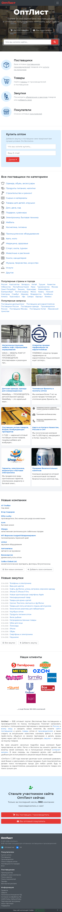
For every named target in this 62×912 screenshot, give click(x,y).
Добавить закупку (28, 643)
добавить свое (25, 100)
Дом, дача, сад (13, 207)
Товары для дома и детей (20, 600)
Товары (19, 78)
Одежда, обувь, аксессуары (20, 183)
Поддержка (5, 906)
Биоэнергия (7, 555)
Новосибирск (44, 289)
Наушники (14, 637)
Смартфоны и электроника (21, 634)
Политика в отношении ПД (11, 895)
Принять (40, 910)
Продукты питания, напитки (21, 188)
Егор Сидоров (8, 512)
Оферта (4, 892)
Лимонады (14, 626)
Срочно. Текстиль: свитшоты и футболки (27, 603)
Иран (33, 287)
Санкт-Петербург (8, 289)
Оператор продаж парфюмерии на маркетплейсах (41, 347)
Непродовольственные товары (23, 620)
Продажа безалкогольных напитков (45, 469)
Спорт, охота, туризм (16, 248)
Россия (4, 284)
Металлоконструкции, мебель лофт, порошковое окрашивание (14, 347)
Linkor (4, 542)
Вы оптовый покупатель (31, 821)
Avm (3, 522)
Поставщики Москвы (18, 309)
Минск (33, 292)
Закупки (20, 93)
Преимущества (7, 873)
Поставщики (23, 60)
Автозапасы (7, 548)
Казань (41, 292)
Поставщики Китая (38, 309)
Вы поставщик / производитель (31, 815)
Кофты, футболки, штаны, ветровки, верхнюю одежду (32, 589)
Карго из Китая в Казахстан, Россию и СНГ (45, 428)
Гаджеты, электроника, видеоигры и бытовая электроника (13, 470)
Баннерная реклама (9, 883)
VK (19, 847)
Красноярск (15, 297)
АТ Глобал (5, 505)
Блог (3, 866)
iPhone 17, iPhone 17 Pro (19, 592)
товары (23, 82)
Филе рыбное (15, 617)
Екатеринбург (7, 292)
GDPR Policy (5, 899)
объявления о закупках (37, 97)
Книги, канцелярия (16, 258)
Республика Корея (21, 287)
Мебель (10, 222)
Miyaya (4, 529)
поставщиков (33, 64)
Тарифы (4, 881)
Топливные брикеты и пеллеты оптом (43, 389)
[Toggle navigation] (57, 3)
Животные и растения (18, 253)
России (56, 726)
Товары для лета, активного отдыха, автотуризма (30, 606)
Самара (30, 297)
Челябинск (48, 294)
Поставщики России (10, 306)
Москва (55, 287)
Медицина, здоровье (17, 243)
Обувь (12, 631)
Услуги (9, 267)
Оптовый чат (7, 847)
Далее (13, 159)
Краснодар (31, 289)
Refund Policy (16, 899)
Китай (34, 284)
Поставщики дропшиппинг (12, 304)
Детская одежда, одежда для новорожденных (14, 389)
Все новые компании (13, 569)
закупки (47, 738)
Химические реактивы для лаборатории (27, 609)
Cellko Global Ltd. (9, 561)
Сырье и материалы (16, 198)
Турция (42, 284)
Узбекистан (6, 287)
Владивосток (36, 294)
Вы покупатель (42, 30)
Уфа (23, 297)
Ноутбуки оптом (16, 612)
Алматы (4, 297)
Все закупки (9, 643)
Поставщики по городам (10, 864)
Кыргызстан (14, 284)
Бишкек (21, 289)
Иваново (24, 294)
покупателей (36, 114)
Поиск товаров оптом (9, 861)
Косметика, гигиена (16, 227)
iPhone (12, 629)
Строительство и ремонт (19, 193)
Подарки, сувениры (16, 212)
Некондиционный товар (20, 597)
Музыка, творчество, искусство (22, 263)
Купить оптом (6, 855)
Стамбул (15, 294)
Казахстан (51, 284)
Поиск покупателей (8, 879)
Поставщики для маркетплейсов (40, 304)
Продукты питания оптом (20, 614)
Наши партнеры (7, 903)
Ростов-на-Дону (22, 292)
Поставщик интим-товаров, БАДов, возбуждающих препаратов (15, 429)
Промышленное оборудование (22, 233)
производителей (22, 67)
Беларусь (26, 284)
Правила (4, 890)
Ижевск (48, 297)
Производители (7, 859)
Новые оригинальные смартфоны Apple (27, 595)
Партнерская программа (10, 901)
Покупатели (22, 110)
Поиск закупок (6, 877)
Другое (10, 272)
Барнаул (39, 297)
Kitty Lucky (6, 516)
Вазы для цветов (17, 586)
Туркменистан (43, 287)
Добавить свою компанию (40, 569)
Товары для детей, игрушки (20, 203)
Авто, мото (11, 238)
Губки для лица (16, 623)
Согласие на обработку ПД (11, 897)
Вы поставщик (19, 30)
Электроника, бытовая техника (22, 217)
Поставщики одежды (30, 306)
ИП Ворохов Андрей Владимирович (18, 535)
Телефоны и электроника (20, 583)
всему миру (7, 729)
